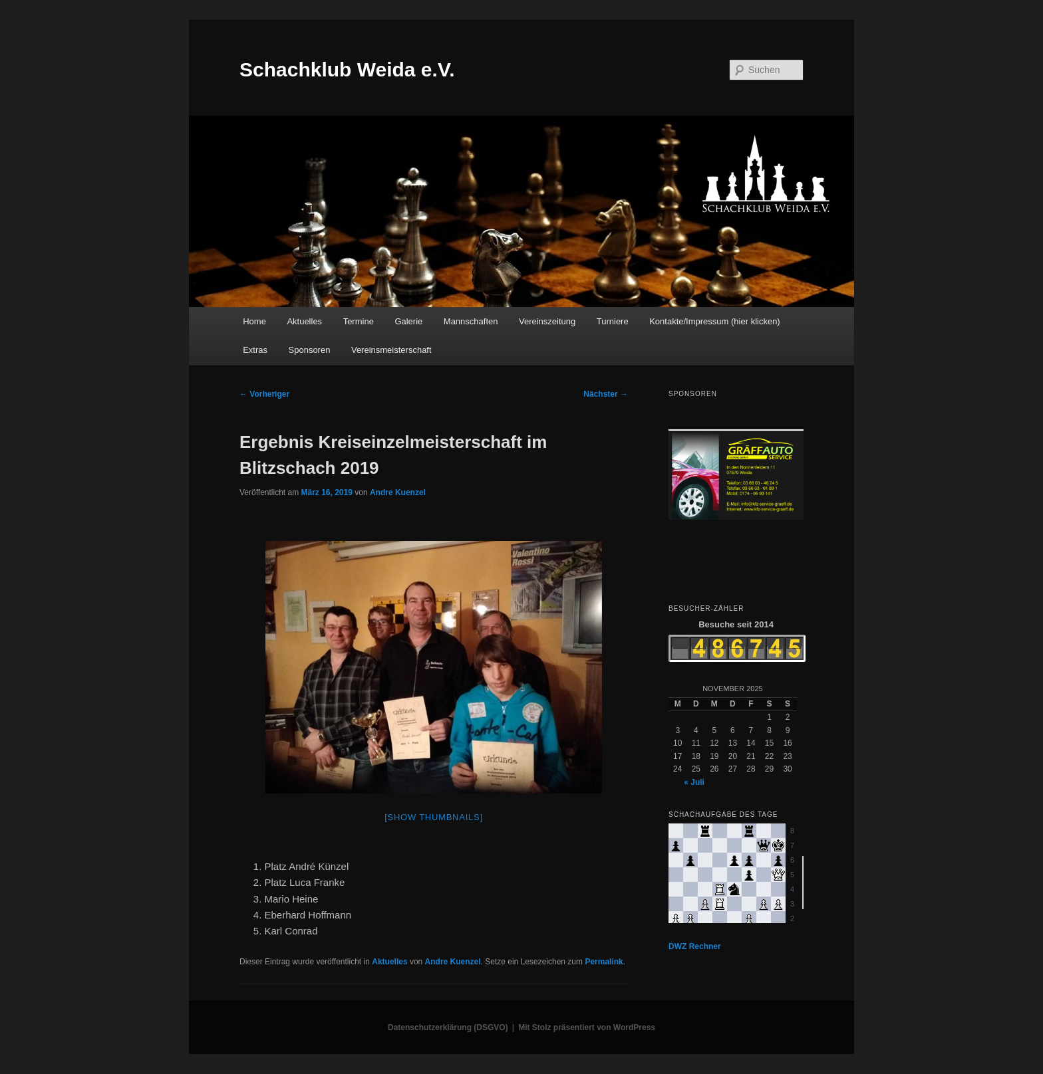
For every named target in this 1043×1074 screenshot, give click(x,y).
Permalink (604, 961)
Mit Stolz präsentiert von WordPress (586, 1027)
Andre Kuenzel (398, 492)
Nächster (605, 394)
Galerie (408, 321)
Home (254, 321)
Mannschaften (471, 321)
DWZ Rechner (695, 946)
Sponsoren (310, 350)
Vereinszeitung (547, 321)
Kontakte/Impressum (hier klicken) (714, 321)
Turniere (613, 321)
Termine (358, 321)
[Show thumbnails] (433, 817)
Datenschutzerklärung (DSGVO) (448, 1027)
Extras (255, 350)
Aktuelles (304, 321)
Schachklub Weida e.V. (346, 69)
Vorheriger (264, 394)
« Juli (694, 782)
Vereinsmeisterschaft (391, 350)
